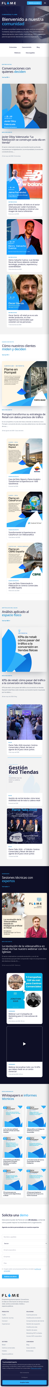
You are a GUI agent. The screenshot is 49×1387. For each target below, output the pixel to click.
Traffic (4, 1315)
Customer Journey (8, 1318)
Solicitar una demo (10, 1276)
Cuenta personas (31, 1315)
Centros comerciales (8, 1348)
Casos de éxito (26, 47)
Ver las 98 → (6, 77)
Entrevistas (13, 47)
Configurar (24, 1377)
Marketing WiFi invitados (34, 1333)
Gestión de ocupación (33, 1324)
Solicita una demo (34, 3)
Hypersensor (6, 1324)
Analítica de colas (31, 1327)
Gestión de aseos (31, 1330)
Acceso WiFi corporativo (34, 1336)
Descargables (30, 53)
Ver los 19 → (5, 355)
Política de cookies (36, 1368)
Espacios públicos (7, 1354)
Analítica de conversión (33, 1318)
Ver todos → (6, 886)
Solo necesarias (24, 1372)
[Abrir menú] (45, 3)
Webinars (17, 53)
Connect (4, 1321)
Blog (38, 47)
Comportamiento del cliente (35, 1321)
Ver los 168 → (6, 621)
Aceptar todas (24, 1382)
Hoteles (4, 1351)
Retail (3, 1345)
